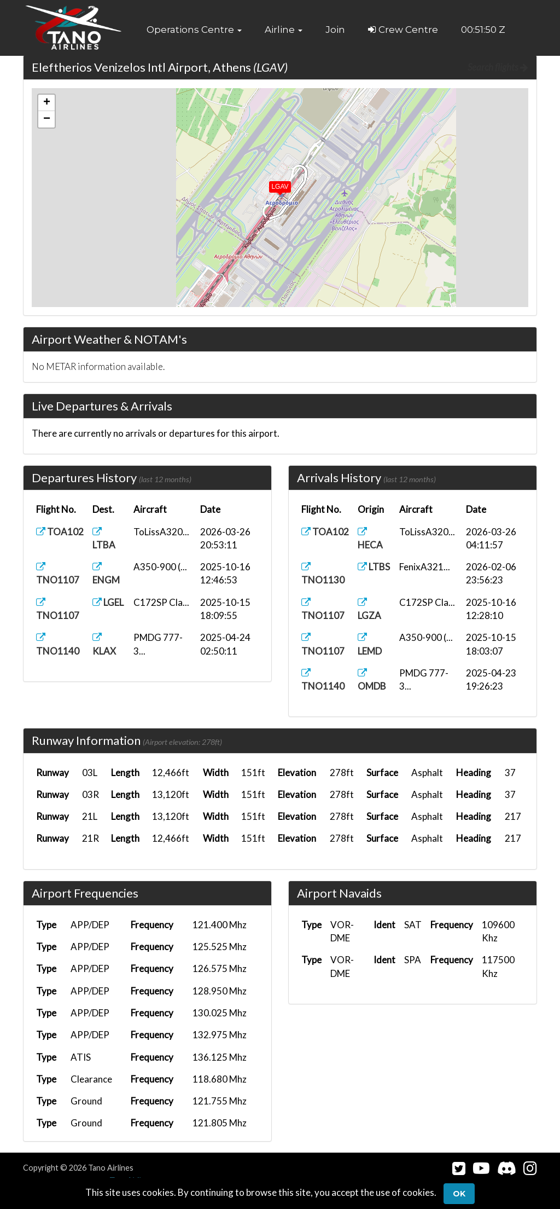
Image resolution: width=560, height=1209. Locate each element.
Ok (459, 1194)
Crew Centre (403, 29)
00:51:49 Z (483, 29)
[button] (194, 30)
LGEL (108, 602)
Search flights (498, 67)
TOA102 (60, 531)
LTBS (374, 566)
